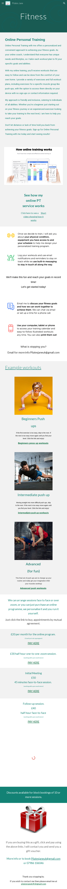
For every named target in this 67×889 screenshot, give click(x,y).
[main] (33, 16)
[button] (3, 3)
